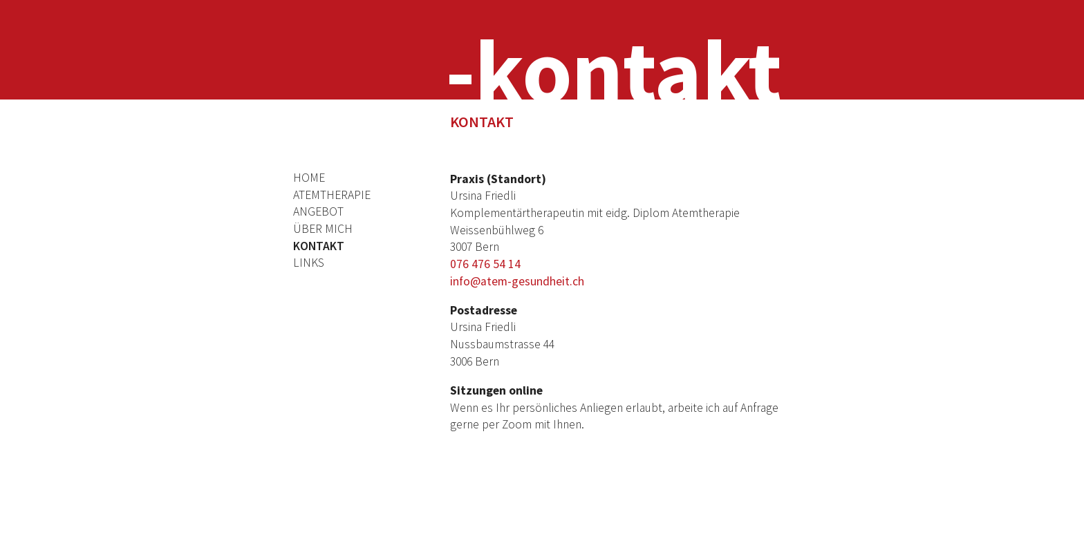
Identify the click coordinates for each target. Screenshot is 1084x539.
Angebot (318, 211)
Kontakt (318, 246)
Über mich (323, 228)
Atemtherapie (332, 194)
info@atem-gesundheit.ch (517, 281)
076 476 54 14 (485, 264)
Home (309, 177)
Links (308, 262)
